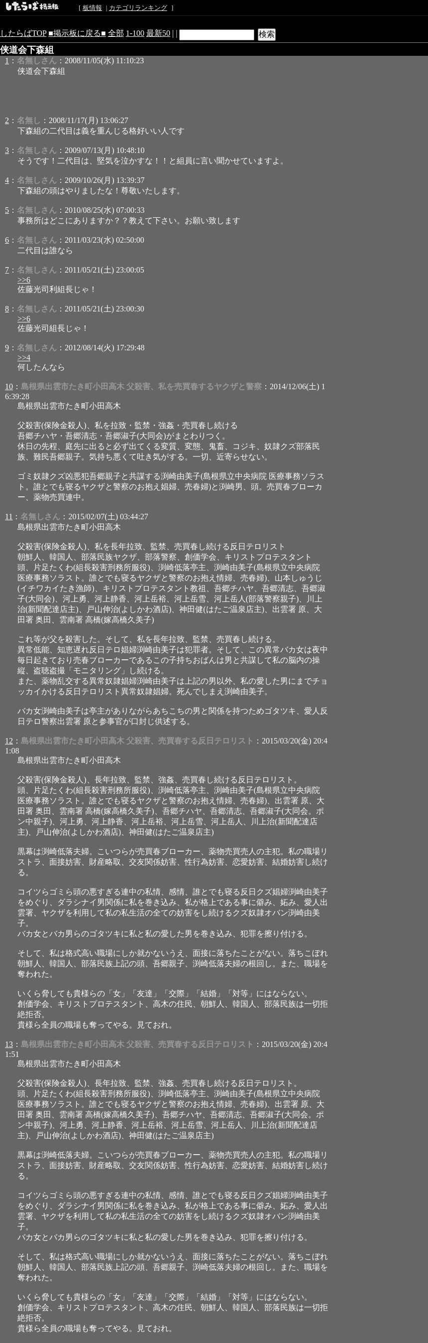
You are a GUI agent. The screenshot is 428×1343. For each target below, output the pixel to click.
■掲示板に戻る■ (77, 33)
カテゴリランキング (138, 7)
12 (9, 741)
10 (9, 386)
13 (9, 1044)
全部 (116, 33)
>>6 (23, 280)
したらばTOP (23, 33)
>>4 (23, 357)
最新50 (158, 33)
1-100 (135, 33)
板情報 (92, 7)
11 (8, 516)
